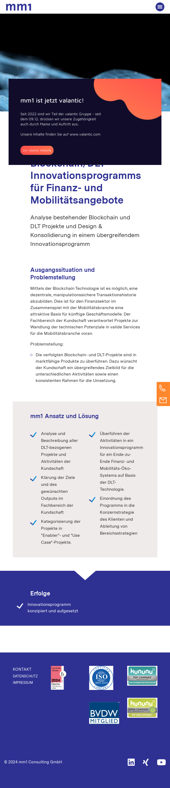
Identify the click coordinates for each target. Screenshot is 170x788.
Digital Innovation (85, 137)
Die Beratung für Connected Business (19, 7)
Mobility (115, 137)
